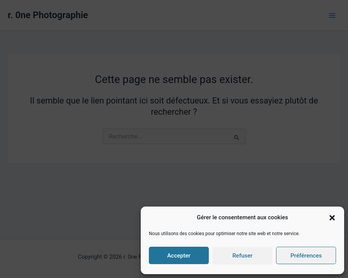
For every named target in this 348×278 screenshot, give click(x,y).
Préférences (306, 255)
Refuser (242, 255)
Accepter (178, 255)
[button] (332, 218)
